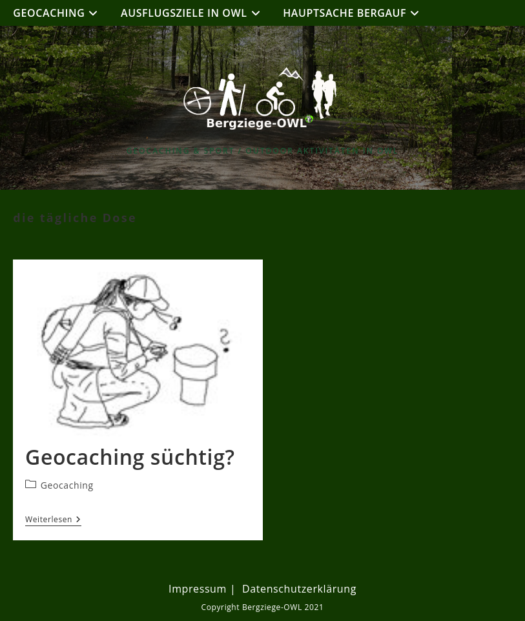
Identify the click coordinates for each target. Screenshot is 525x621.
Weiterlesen (53, 520)
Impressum (198, 589)
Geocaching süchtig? (130, 457)
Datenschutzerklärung (299, 589)
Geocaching (67, 485)
